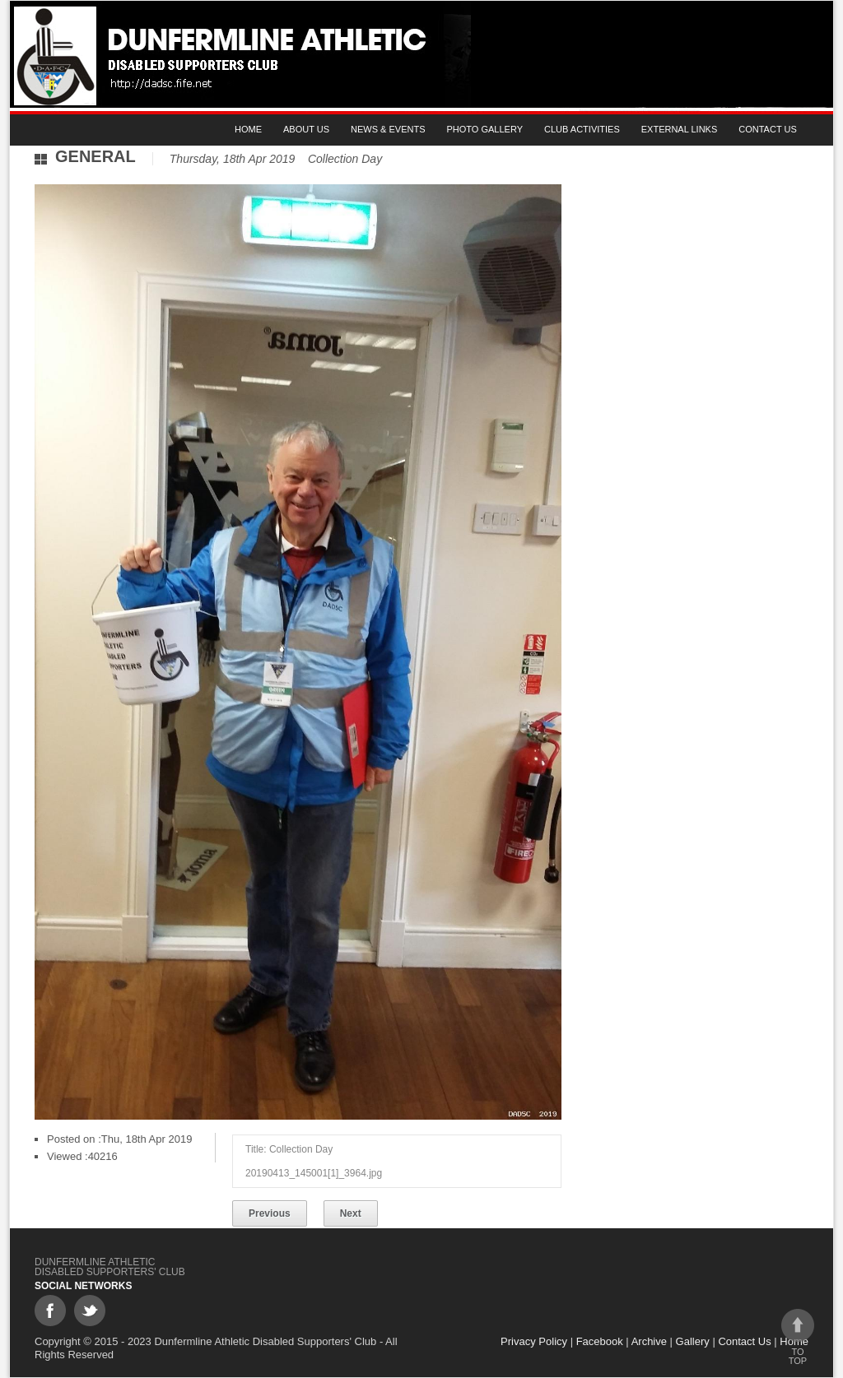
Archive (649, 1341)
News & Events (388, 129)
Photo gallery (485, 129)
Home (248, 129)
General (95, 156)
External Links (679, 129)
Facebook (599, 1341)
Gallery (693, 1341)
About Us (306, 129)
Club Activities (582, 129)
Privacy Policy (534, 1341)
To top (797, 1337)
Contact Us (767, 129)
